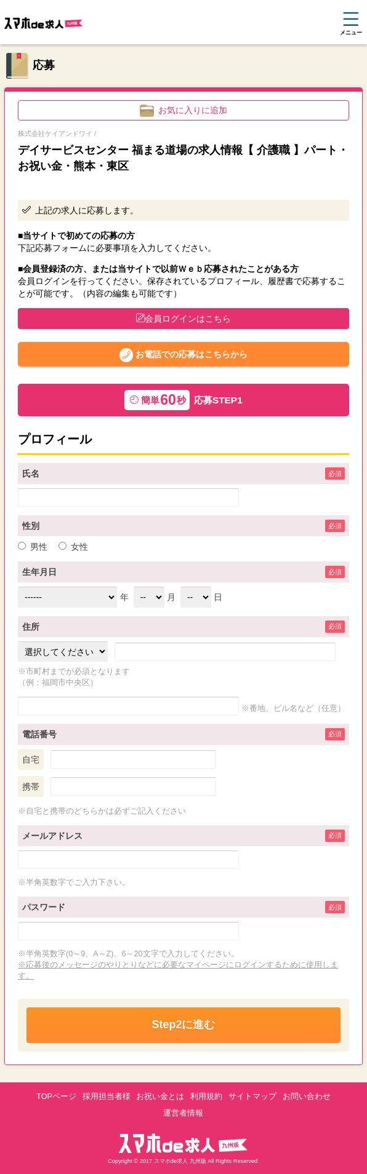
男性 (32, 547)
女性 (73, 547)
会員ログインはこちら (183, 318)
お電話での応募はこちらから (183, 355)
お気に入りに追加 (184, 110)
